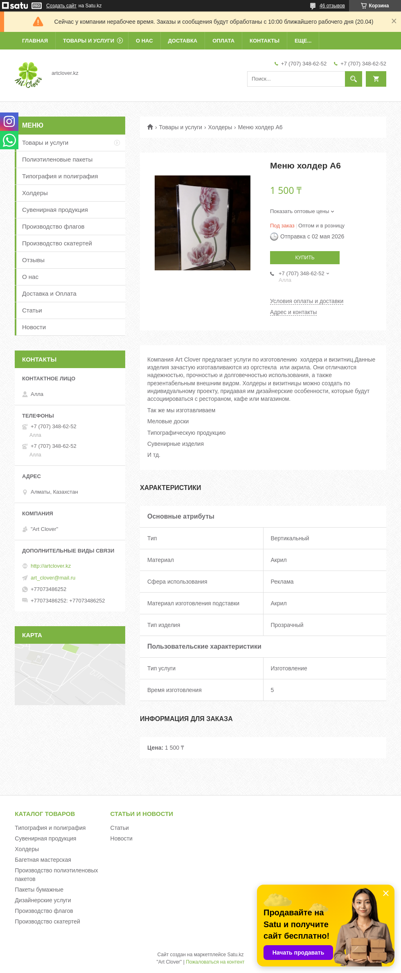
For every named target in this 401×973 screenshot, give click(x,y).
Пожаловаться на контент (215, 962)
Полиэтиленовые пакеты (57, 159)
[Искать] (353, 79)
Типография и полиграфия (60, 176)
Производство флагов (53, 226)
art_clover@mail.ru (53, 578)
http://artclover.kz (51, 566)
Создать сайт (61, 6)
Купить (304, 258)
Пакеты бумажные (39, 889)
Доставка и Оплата (49, 293)
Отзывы (33, 259)
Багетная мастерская (43, 859)
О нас (144, 41)
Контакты (264, 41)
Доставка (183, 41)
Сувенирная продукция (55, 209)
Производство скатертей (57, 243)
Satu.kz (235, 954)
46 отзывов (332, 6)
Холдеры (220, 127)
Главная (35, 41)
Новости (34, 327)
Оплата (223, 41)
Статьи (32, 310)
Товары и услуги (88, 41)
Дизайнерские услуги (43, 900)
